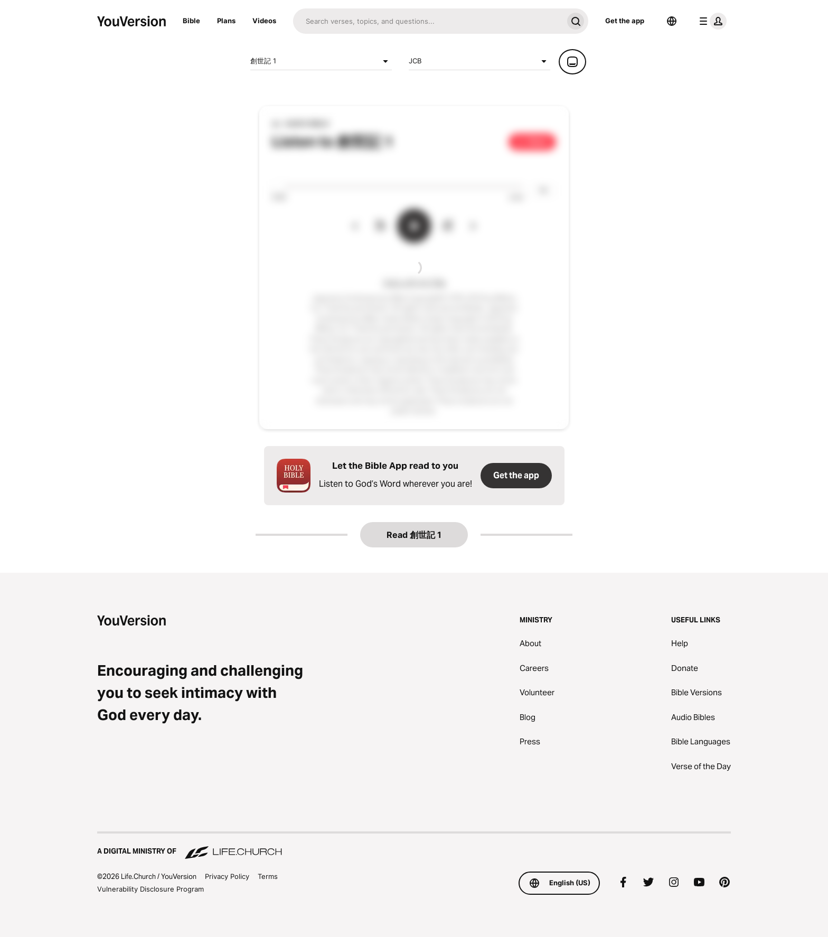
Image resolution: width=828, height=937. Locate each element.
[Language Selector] (671, 21)
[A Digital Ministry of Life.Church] (414, 846)
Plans (226, 20)
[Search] (428, 21)
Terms (268, 876)
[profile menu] (711, 21)
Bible (191, 20)
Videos (264, 20)
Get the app (624, 20)
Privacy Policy (227, 876)
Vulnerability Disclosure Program (150, 889)
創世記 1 (321, 61)
